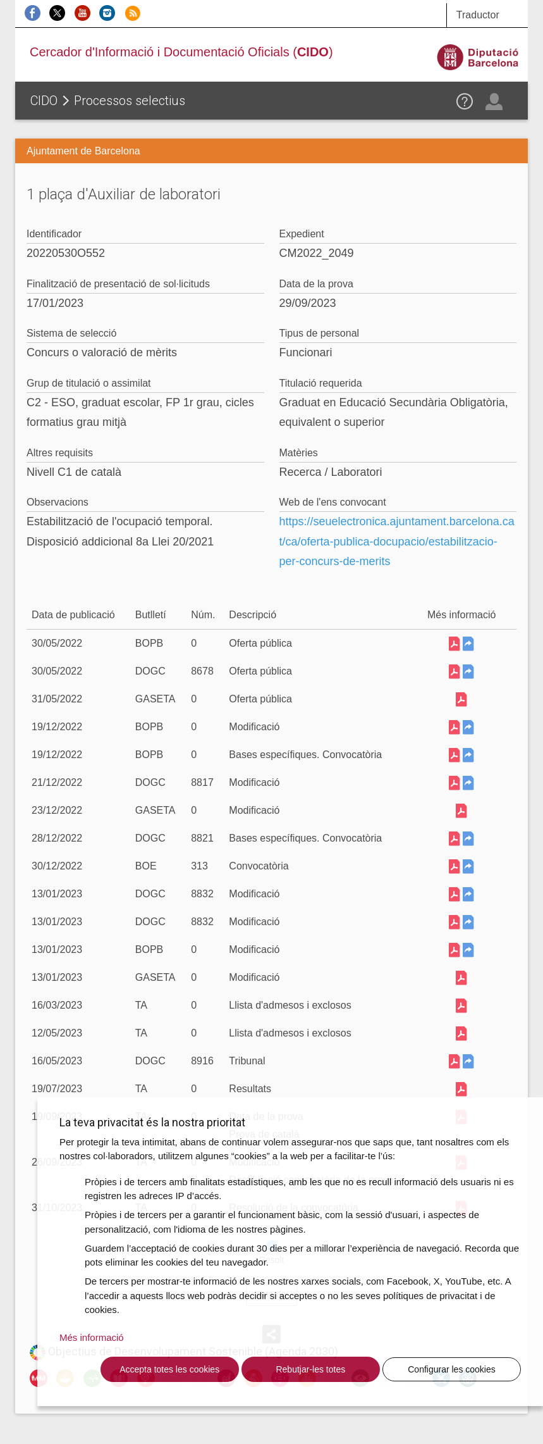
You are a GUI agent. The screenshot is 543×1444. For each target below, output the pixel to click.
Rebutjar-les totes (310, 1369)
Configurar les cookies (452, 1369)
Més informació (91, 1337)
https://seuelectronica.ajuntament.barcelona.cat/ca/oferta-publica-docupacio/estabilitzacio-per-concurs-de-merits (397, 541)
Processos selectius (129, 100)
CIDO (44, 100)
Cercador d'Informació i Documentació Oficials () (181, 52)
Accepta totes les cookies (169, 1369)
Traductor (477, 14)
